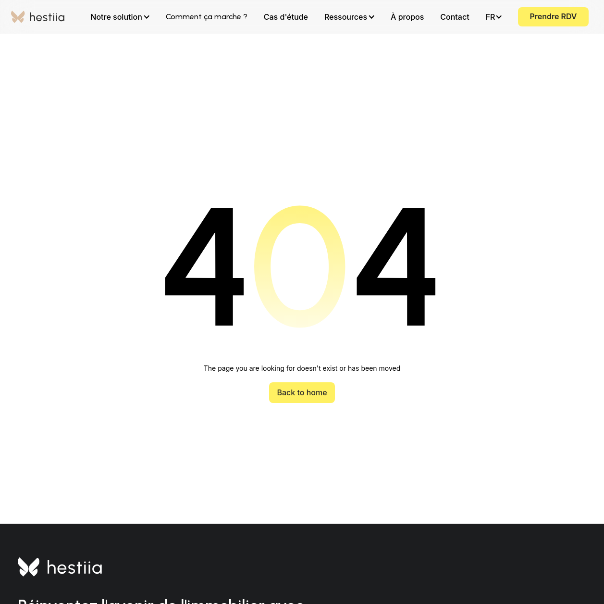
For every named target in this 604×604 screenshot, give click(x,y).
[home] (38, 17)
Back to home (302, 392)
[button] (120, 17)
